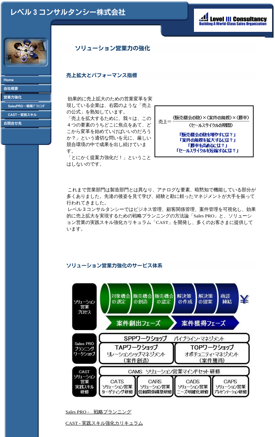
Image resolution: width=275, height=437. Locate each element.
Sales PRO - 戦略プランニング (98, 412)
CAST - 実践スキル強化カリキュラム (104, 423)
